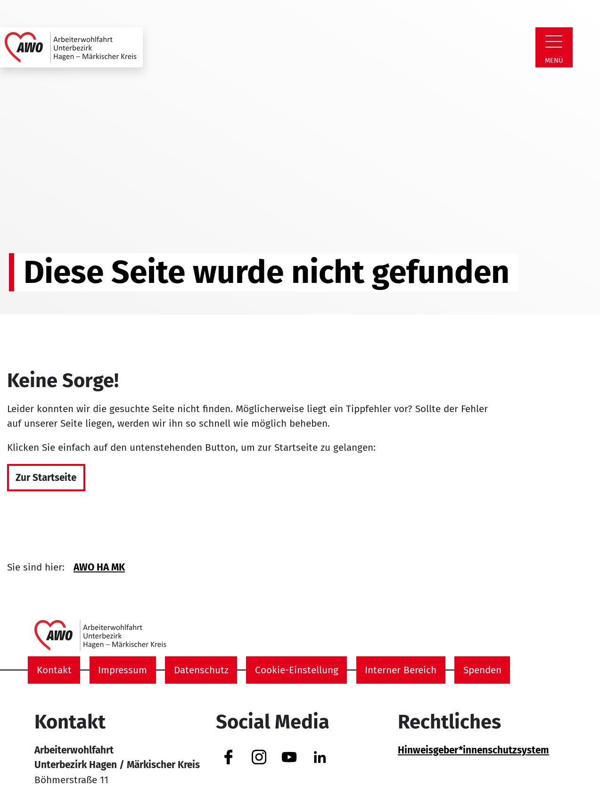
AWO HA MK (99, 567)
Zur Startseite (46, 478)
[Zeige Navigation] (554, 41)
